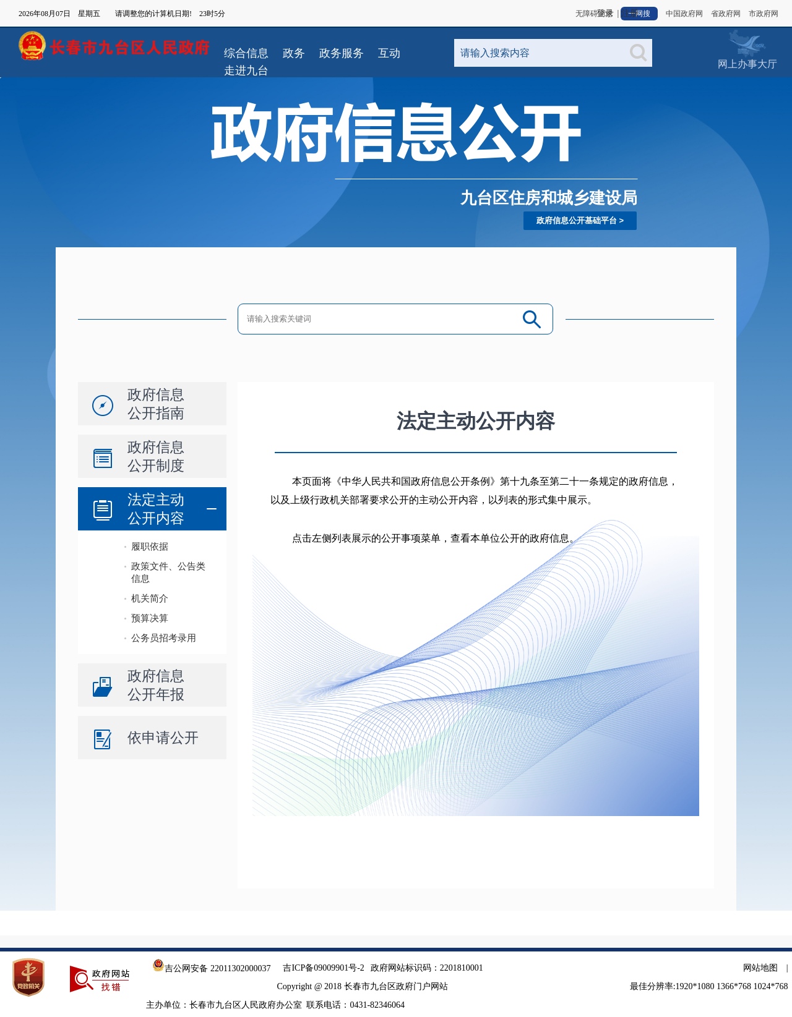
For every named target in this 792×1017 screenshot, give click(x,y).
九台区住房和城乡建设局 (548, 198)
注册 (630, 13)
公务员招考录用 (163, 637)
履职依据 (149, 546)
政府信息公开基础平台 (576, 220)
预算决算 (149, 618)
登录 (605, 13)
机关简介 (149, 598)
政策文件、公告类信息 (168, 572)
